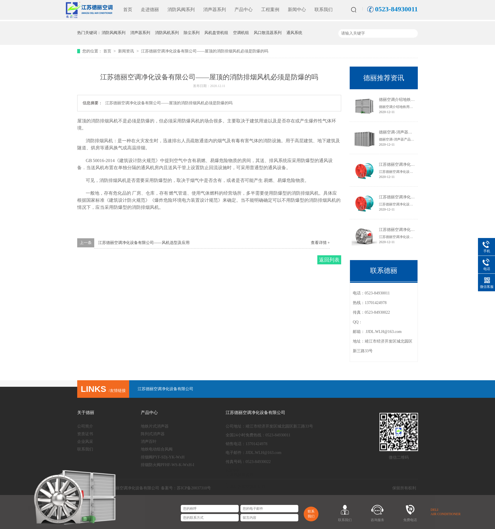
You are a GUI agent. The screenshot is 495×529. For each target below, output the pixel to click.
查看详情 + (320, 243)
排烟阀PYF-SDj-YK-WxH (162, 457)
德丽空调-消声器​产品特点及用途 (407, 132)
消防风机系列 (167, 33)
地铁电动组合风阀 (157, 449)
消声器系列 (214, 9)
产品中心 (243, 9)
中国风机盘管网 (239, 475)
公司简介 (85, 426)
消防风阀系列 (181, 9)
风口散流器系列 (268, 33)
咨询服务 (377, 520)
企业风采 (85, 441)
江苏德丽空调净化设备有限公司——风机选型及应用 (144, 243)
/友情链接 (103, 390)
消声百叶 (149, 441)
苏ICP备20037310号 (194, 488)
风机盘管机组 (216, 33)
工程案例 (270, 9)
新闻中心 (297, 9)
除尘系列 (192, 33)
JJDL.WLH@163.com (384, 332)
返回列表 (329, 260)
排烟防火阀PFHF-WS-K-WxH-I (167, 465)
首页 (127, 9)
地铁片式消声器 (155, 426)
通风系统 (294, 33)
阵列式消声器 (153, 434)
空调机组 (241, 33)
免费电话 (410, 520)
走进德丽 (150, 9)
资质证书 (85, 434)
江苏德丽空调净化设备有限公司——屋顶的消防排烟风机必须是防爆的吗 (204, 51)
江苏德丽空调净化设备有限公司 (165, 389)
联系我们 (323, 9)
